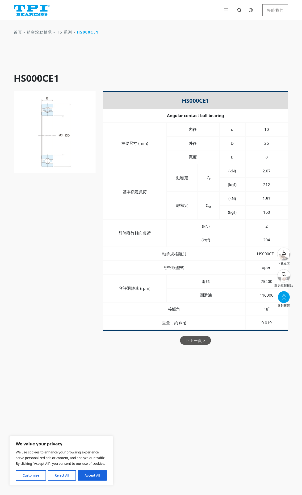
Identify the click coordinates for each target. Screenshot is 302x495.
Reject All (62, 475)
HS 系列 (64, 32)
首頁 (18, 32)
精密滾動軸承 (39, 32)
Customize (31, 475)
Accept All (92, 475)
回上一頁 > (195, 340)
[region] (61, 461)
